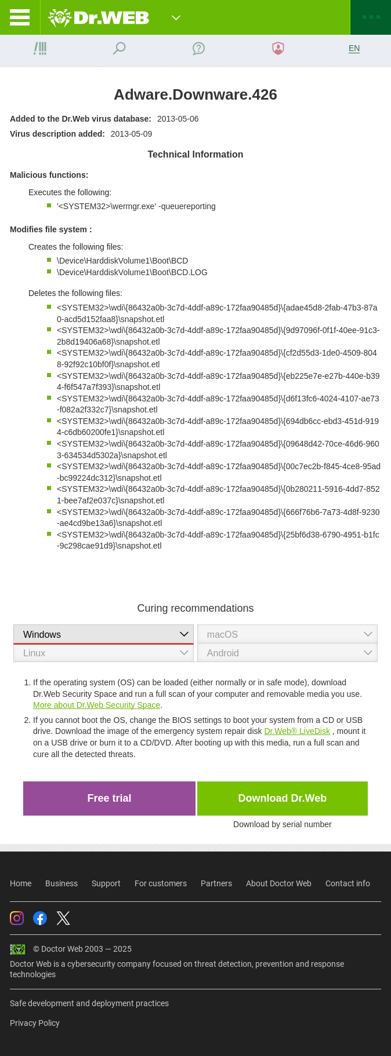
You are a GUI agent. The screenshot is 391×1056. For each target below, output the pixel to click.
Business (61, 883)
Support (106, 883)
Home (20, 883)
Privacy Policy (35, 1023)
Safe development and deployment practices (89, 1003)
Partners (216, 883)
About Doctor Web (279, 883)
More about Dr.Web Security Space (96, 705)
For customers (161, 883)
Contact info (347, 883)
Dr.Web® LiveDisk (297, 731)
